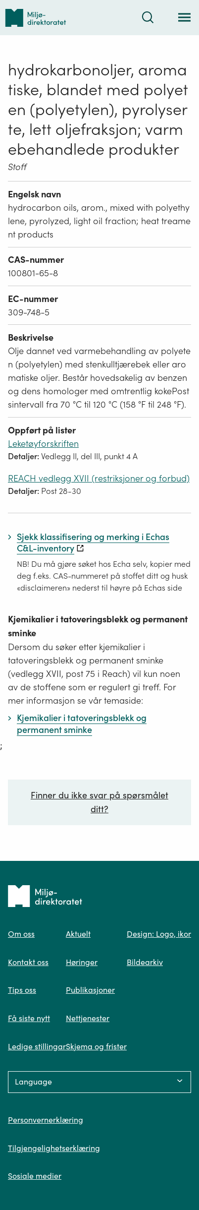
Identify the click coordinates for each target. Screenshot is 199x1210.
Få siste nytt (29, 1018)
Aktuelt (78, 934)
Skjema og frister (96, 1046)
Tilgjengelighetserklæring (54, 1148)
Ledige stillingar (37, 1046)
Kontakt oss (28, 962)
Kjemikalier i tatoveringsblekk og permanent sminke (98, 626)
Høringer (82, 962)
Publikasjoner (90, 990)
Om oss (21, 934)
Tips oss (22, 990)
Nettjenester (87, 1018)
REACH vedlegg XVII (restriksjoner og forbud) (99, 478)
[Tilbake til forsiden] (35, 17)
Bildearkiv (145, 962)
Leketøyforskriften (43, 443)
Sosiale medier (34, 1176)
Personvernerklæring (45, 1120)
